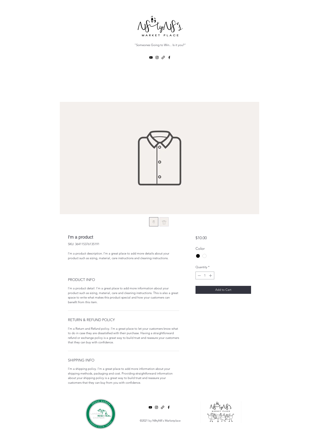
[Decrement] (199, 275)
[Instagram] (157, 57)
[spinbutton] (204, 275)
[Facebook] (169, 57)
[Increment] (211, 275)
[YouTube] (151, 57)
